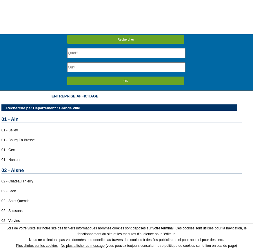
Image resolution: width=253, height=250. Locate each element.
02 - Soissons (12, 211)
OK (125, 81)
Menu (126, 4)
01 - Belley (9, 130)
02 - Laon (8, 191)
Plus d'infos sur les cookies (37, 246)
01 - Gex (8, 150)
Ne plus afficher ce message (83, 246)
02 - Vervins (10, 221)
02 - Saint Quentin (15, 201)
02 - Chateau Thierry (17, 181)
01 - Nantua (10, 160)
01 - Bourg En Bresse (18, 140)
